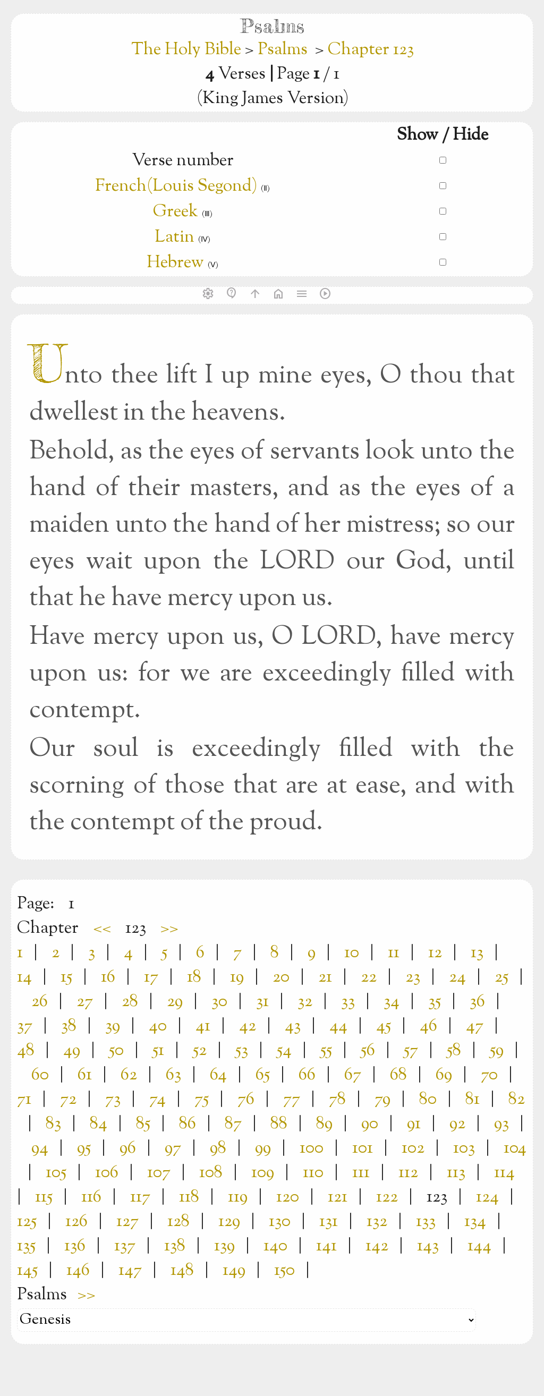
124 (487, 1197)
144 (479, 1246)
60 (40, 1075)
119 (238, 1197)
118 (189, 1197)
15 (66, 977)
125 (27, 1222)
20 (281, 977)
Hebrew (175, 263)
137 (124, 1246)
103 (464, 1148)
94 (39, 1148)
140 (275, 1246)
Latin (174, 237)
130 (280, 1222)
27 (84, 1002)
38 (68, 1026)
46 (428, 1026)
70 (489, 1075)
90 (369, 1124)
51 (158, 1051)
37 (24, 1026)
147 (130, 1270)
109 (262, 1173)
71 (24, 1099)
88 (278, 1124)
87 (233, 1124)
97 (173, 1148)
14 (24, 977)
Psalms (283, 50)
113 (456, 1173)
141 (326, 1246)
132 (377, 1222)
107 (159, 1173)
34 (392, 1002)
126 (76, 1222)
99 (263, 1148)
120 (287, 1197)
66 (307, 1075)
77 (291, 1099)
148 (182, 1270)
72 (68, 1099)
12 (435, 953)
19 (237, 977)
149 (234, 1270)
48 (26, 1051)
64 (218, 1075)
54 (284, 1051)
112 (408, 1173)
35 (434, 1002)
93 (501, 1124)
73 (113, 1099)
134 (475, 1222)
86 (187, 1124)
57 (411, 1051)
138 (174, 1246)
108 (211, 1173)
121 (337, 1197)
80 (428, 1099)
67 (352, 1075)
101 (362, 1148)
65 (263, 1075)
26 (39, 1002)
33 (348, 1002)
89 (324, 1124)
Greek (175, 212)
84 (98, 1124)
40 (158, 1026)
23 (412, 977)
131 (328, 1222)
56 (368, 1051)
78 (337, 1099)
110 (313, 1173)
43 (293, 1026)
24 (457, 977)
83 (53, 1124)
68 (398, 1075)
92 (457, 1124)
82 (516, 1099)
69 (444, 1075)
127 (127, 1222)
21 (325, 977)
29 (175, 1002)
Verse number (183, 161)
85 (143, 1124)
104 (515, 1148)
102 (413, 1148)
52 (200, 1051)
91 (414, 1124)
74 (157, 1099)
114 (504, 1173)
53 (241, 1051)
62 (129, 1075)
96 (128, 1148)
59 (497, 1051)
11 (394, 953)
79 (382, 1099)
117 (140, 1197)
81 (472, 1099)
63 (173, 1075)
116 (91, 1197)
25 (501, 977)
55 (326, 1051)
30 (219, 1002)
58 (454, 1051)
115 (44, 1197)
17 (151, 977)
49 (71, 1051)
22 (369, 977)
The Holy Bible (188, 50)
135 (26, 1246)
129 (229, 1222)
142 (377, 1246)
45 (383, 1026)
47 (474, 1026)
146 (78, 1270)
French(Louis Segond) (176, 186)
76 (245, 1099)
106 (106, 1173)
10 (351, 953)
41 (203, 1026)
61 (85, 1075)
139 (224, 1246)
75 (201, 1099)
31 (262, 1002)
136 (75, 1246)
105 (56, 1173)
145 (27, 1270)
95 (84, 1148)
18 (194, 977)
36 (477, 1002)
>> (169, 928)
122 (387, 1197)
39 (112, 1026)
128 (178, 1222)
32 (305, 1002)
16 (108, 977)
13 (477, 953)
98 (218, 1148)
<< (102, 928)
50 (116, 1051)
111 (361, 1173)
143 (428, 1246)
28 (130, 1002)
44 (338, 1026)
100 (312, 1148)
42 (247, 1026)
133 (426, 1222)
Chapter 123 (371, 50)
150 (284, 1270)
